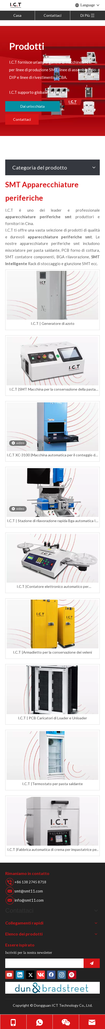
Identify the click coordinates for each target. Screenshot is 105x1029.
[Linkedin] (20, 975)
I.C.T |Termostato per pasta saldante (52, 783)
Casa (17, 15)
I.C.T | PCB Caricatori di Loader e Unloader (52, 718)
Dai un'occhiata (32, 106)
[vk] (41, 975)
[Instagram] (61, 975)
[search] (43, 963)
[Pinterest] (72, 975)
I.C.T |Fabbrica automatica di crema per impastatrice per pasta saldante (52, 849)
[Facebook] (51, 975)
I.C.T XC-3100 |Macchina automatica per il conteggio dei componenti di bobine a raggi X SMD (52, 455)
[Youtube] (9, 975)
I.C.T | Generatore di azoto (52, 323)
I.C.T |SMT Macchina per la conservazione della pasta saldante (52, 389)
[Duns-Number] (52, 988)
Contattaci (52, 15)
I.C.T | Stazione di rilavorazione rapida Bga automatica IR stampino (52, 520)
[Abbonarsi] (92, 963)
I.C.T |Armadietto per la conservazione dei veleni (52, 652)
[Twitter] (30, 975)
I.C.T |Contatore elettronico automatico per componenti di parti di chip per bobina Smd (53, 586)
